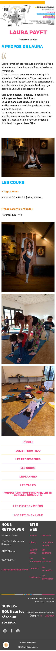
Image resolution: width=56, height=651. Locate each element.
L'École (33, 542)
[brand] (5, 8)
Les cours (34, 568)
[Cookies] (6, 645)
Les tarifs (46, 535)
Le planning (35, 577)
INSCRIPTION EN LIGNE (28, 515)
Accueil (33, 535)
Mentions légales (28, 642)
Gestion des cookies (28, 647)
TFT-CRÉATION (47, 616)
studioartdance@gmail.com (14, 569)
